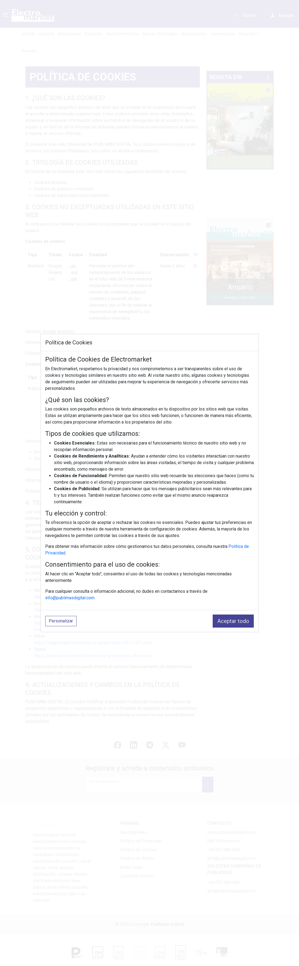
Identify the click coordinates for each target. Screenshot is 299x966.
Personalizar (61, 621)
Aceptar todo (233, 621)
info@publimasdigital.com (69, 597)
